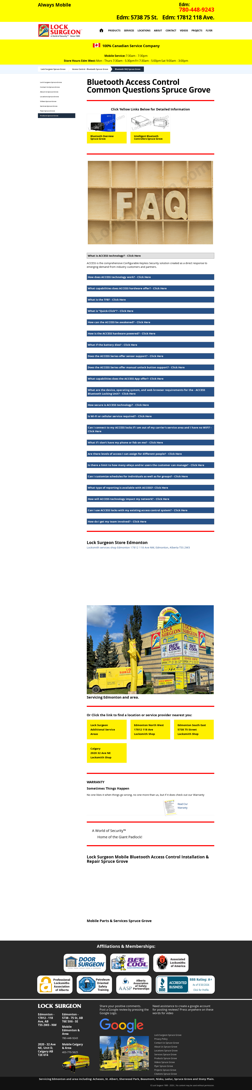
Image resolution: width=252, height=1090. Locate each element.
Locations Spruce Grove (49, 96)
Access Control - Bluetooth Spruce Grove (90, 69)
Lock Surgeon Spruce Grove (53, 69)
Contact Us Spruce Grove (50, 87)
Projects (197, 30)
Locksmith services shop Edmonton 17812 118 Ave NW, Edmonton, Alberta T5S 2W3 (138, 547)
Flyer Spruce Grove (47, 111)
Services (129, 30)
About (158, 30)
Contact (171, 30)
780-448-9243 (70, 1038)
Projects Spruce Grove (165, 1069)
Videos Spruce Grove (48, 101)
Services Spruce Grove (48, 106)
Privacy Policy (161, 1038)
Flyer (209, 30)
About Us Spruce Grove (49, 92)
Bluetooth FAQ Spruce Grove (127, 69)
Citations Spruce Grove (165, 1073)
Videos (184, 30)
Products (114, 30)
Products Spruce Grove (49, 115)
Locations (144, 30)
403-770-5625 (70, 1052)
